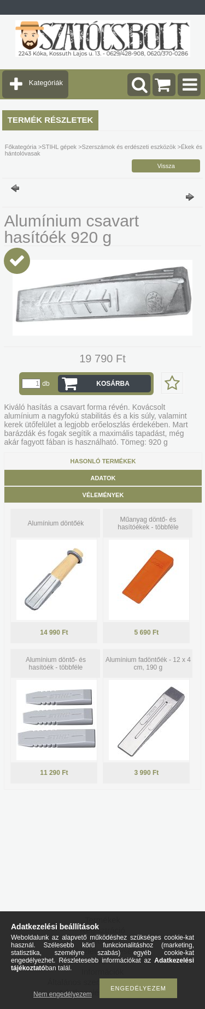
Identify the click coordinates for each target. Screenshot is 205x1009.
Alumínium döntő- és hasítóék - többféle (56, 663)
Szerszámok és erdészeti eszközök (129, 147)
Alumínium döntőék (56, 523)
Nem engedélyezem (62, 994)
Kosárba (113, 383)
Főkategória (21, 147)
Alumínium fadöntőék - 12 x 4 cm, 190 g (148, 663)
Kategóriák (46, 83)
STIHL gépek (59, 147)
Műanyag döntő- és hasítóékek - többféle (148, 523)
